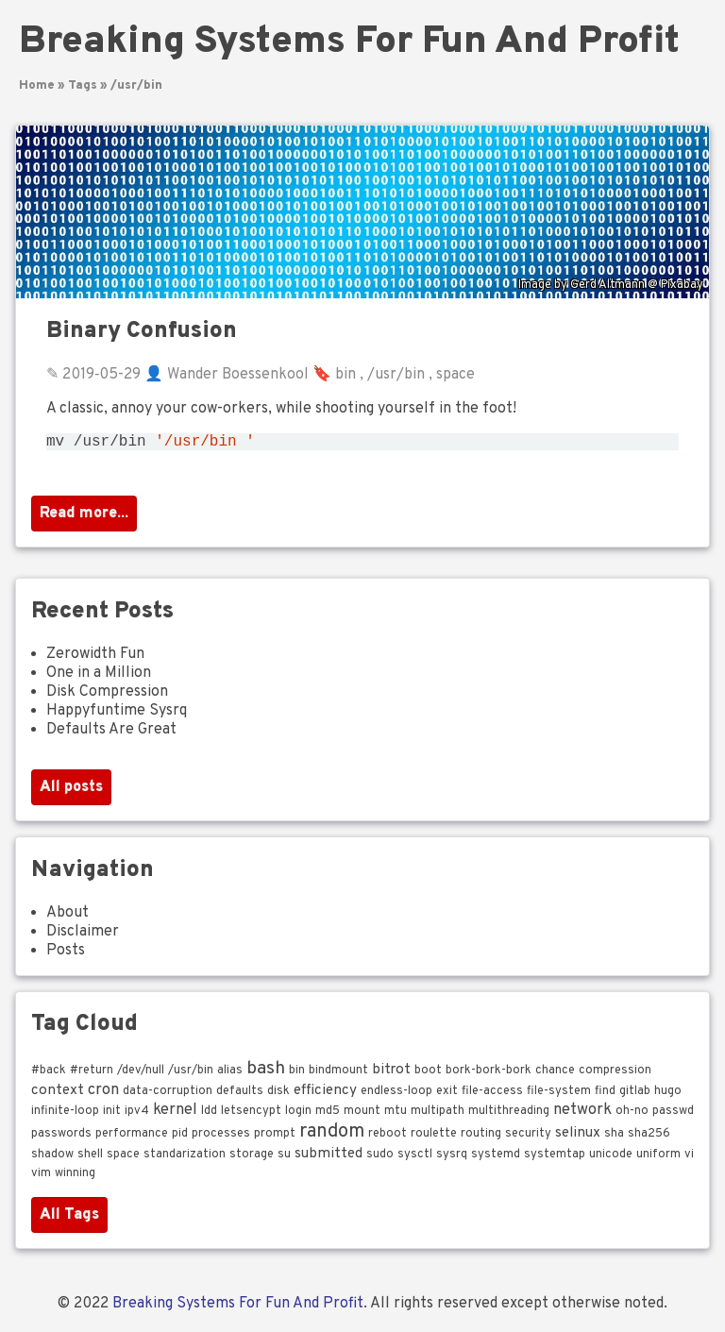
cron (103, 1094)
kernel (175, 1113)
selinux (577, 1136)
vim (41, 1177)
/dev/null (140, 1074)
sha (614, 1137)
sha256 (649, 1137)
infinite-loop (65, 1114)
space (455, 374)
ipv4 (137, 1114)
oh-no (632, 1114)
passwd (673, 1114)
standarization (184, 1158)
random (331, 1135)
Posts (65, 954)
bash (265, 1072)
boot (428, 1074)
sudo (380, 1158)
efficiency (325, 1094)
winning (75, 1177)
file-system (559, 1095)
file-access (492, 1095)
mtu (395, 1114)
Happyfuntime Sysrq (116, 714)
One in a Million (98, 676)
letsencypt (251, 1114)
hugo (668, 1095)
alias (230, 1074)
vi (689, 1158)
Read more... (84, 517)
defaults (239, 1095)
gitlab (634, 1095)
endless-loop (396, 1095)
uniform (658, 1158)
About (67, 916)
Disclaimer (82, 935)
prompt (274, 1137)
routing (481, 1137)
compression (615, 1074)
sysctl (414, 1158)
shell (90, 1158)
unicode (610, 1158)
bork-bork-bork (488, 1074)
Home (37, 85)
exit (447, 1095)
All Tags (69, 1218)
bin (345, 374)
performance (131, 1137)
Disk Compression (107, 695)
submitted (328, 1157)
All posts (71, 791)
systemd (495, 1158)
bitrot (391, 1073)
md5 (327, 1114)
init (112, 1114)
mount (362, 1114)
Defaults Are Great (111, 733)
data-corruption (167, 1095)
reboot (387, 1137)
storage (251, 1158)
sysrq (451, 1158)
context (57, 1094)
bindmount (338, 1074)
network (582, 1113)
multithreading (508, 1114)
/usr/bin (136, 85)
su (284, 1158)
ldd (209, 1114)
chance (555, 1074)
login (298, 1114)
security (528, 1137)
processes (221, 1137)
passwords (61, 1137)
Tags (82, 85)
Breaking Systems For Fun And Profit (349, 42)
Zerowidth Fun (95, 658)
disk (278, 1095)
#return (91, 1074)
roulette (434, 1137)
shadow (52, 1158)
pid (180, 1137)
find (605, 1095)
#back (48, 1074)
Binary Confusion (141, 331)
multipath (437, 1114)
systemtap (554, 1158)
